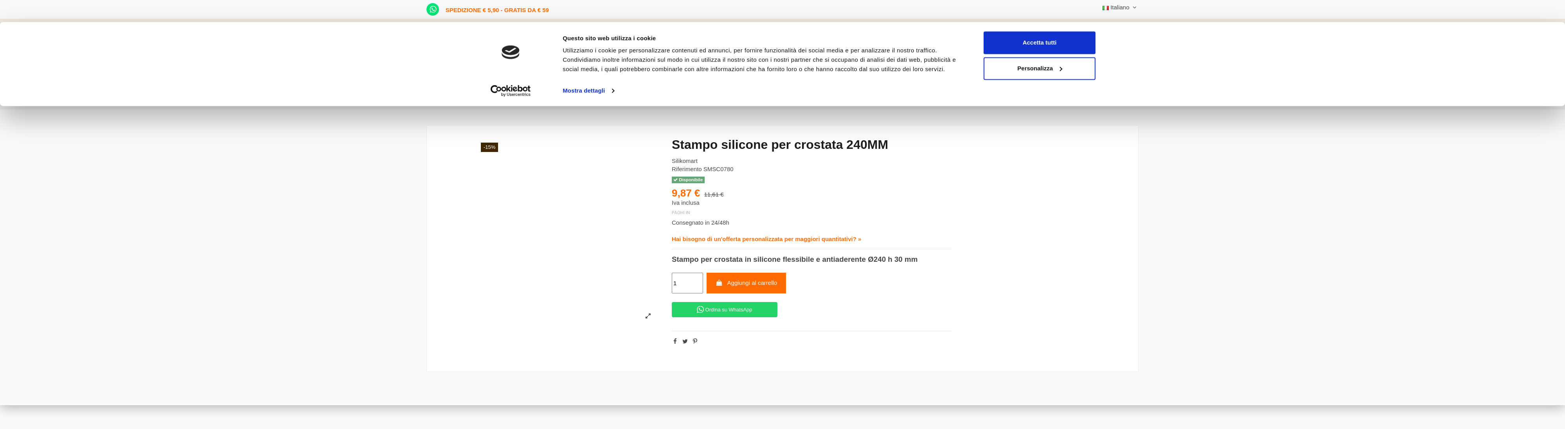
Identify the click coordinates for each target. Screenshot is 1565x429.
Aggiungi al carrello (746, 282)
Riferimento (687, 169)
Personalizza (1039, 46)
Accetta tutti (1040, 20)
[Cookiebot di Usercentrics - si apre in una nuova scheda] (511, 69)
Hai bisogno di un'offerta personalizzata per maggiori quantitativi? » (766, 239)
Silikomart (685, 160)
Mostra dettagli (584, 68)
